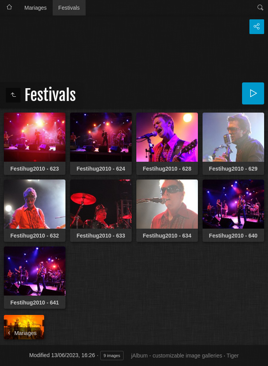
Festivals (69, 8)
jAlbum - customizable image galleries (176, 355)
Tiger (233, 355)
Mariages (35, 8)
